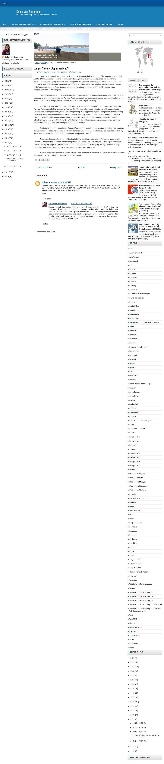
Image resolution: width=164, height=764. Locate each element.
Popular (133, 80)
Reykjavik (133, 539)
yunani (131, 648)
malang (132, 449)
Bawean (132, 273)
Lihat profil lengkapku (10, 63)
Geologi (44, 63)
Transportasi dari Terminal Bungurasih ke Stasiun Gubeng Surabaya (150, 87)
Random (132, 535)
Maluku (132, 470)
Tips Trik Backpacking (80, 24)
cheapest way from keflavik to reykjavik (144, 322)
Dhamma (133, 343)
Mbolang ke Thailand (137, 490)
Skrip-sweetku (135, 568)
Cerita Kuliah (49, 29)
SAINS (120, 24)
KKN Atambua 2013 (137, 429)
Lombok (132, 445)
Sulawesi (133, 576)
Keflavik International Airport (140, 421)
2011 (7, 172)
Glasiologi (133, 363)
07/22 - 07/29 (12, 151)
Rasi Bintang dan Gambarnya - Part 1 (144, 138)
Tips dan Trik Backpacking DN (141, 592)
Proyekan (133, 531)
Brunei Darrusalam (136, 298)
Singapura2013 (135, 560)
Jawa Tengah (134, 392)
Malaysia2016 (134, 461)
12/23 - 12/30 (12, 146)
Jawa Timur (133, 396)
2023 (7, 94)
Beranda (81, 167)
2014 (7, 134)
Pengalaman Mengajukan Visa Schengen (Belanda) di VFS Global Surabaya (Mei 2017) (150, 207)
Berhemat (133, 290)
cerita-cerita (134, 314)
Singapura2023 (135, 564)
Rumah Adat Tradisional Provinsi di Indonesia (149, 168)
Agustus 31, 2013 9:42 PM (61, 182)
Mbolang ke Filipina (137, 474)
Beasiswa (133, 277)
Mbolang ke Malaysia (137, 482)
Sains (131, 555)
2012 (7, 143)
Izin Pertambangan (11, 29)
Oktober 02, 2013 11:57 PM (81, 204)
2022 (7, 99)
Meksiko (132, 494)
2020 (7, 107)
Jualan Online (134, 404)
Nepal (131, 506)
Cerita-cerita (134, 318)
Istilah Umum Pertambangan (140, 384)
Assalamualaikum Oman (46, 55)
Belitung (132, 286)
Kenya (131, 425)
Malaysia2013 (134, 457)
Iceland (132, 371)
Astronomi (133, 261)
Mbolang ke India (136, 478)
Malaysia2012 (134, 453)
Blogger (24, 35)
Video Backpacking (104, 24)
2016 (7, 125)
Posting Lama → (116, 167)
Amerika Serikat (135, 253)
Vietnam (132, 631)
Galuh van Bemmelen (14, 57)
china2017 (133, 331)
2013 (7, 138)
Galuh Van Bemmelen (28, 11)
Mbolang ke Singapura (138, 486)
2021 (7, 103)
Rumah (132, 547)
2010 (7, 177)
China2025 (133, 339)
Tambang (133, 580)
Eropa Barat (134, 351)
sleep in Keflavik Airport (138, 572)
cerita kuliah (134, 310)
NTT (131, 515)
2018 (7, 116)
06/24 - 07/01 (12, 166)
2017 (7, 121)
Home (4, 3)
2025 (7, 85)
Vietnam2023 (134, 635)
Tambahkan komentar (45, 232)
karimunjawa (134, 412)
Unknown (46, 182)
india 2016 (133, 376)
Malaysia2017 (134, 466)
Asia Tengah (134, 257)
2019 (7, 112)
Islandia (132, 380)
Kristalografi (134, 441)
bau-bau (132, 269)
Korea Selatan (134, 437)
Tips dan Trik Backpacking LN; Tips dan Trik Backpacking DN (145, 610)
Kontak (99, 29)
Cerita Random (31, 29)
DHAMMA (63, 29)
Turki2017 (133, 619)
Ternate (132, 588)
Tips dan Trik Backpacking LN (141, 596)
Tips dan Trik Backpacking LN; (141, 600)
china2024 (133, 335)
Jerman (132, 400)
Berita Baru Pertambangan (139, 294)
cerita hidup (134, 306)
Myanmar (133, 502)
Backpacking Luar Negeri (24, 24)
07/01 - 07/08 (12, 155)
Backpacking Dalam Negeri (52, 24)
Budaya (132, 302)
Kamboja (133, 408)
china (131, 326)
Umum (74, 29)
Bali (130, 265)
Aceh (131, 249)
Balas (44, 194)
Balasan (48, 199)
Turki (131, 615)
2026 (7, 81)
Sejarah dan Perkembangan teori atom (150, 107)
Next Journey (134, 510)
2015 (7, 129)
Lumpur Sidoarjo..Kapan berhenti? (51, 68)
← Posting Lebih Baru (43, 167)
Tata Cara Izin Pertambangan (140, 584)
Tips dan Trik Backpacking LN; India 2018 (145, 605)
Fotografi (86, 29)
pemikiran (133, 527)
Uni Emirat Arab (135, 627)
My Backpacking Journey (139, 498)
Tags (143, 80)
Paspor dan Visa (135, 523)
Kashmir (132, 416)
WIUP (131, 640)
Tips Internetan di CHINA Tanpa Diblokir (149, 187)
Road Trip (133, 543)
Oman (131, 519)
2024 (7, 90)
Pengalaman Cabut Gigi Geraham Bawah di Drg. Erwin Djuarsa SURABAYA (150, 227)
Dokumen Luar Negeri (138, 347)
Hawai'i (132, 367)
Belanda (132, 281)
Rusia (131, 551)
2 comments (77, 72)
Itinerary (132, 388)
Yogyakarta (133, 644)
